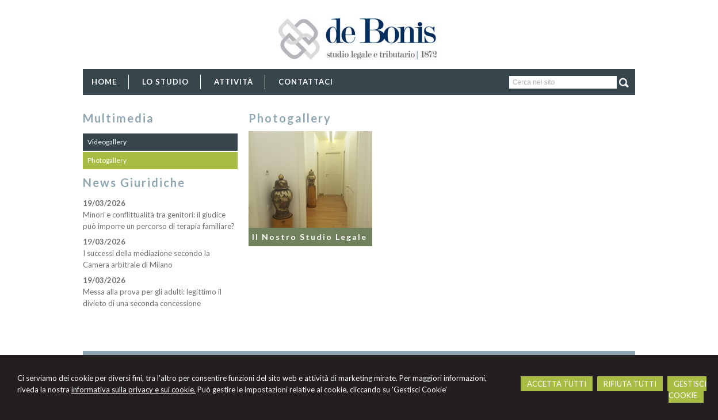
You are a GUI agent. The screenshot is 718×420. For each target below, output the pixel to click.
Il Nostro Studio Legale (309, 237)
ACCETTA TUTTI (556, 383)
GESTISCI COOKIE (687, 389)
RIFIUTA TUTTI (630, 383)
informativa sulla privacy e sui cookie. (133, 389)
